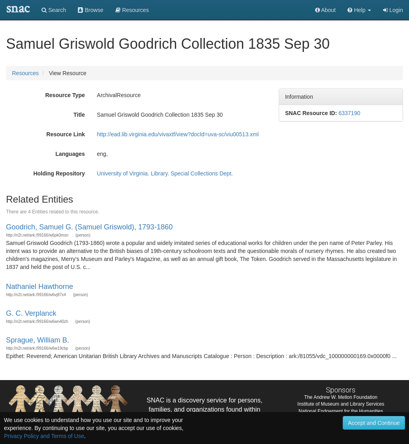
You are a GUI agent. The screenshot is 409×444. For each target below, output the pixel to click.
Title (79, 114)
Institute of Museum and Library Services (341, 404)
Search (54, 10)
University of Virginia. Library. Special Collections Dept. (165, 173)
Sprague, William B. (37, 340)
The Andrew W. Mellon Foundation (340, 397)
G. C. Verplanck (31, 313)
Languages (70, 154)
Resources (25, 73)
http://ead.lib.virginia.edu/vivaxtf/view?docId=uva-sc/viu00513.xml (178, 134)
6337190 (349, 113)
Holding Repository (59, 173)
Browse (90, 10)
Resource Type (65, 95)
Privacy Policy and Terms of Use (44, 436)
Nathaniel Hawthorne (39, 287)
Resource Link (65, 134)
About (325, 10)
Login (393, 10)
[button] (359, 10)
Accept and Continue (374, 423)
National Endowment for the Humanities (341, 411)
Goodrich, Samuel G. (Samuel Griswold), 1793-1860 (89, 227)
